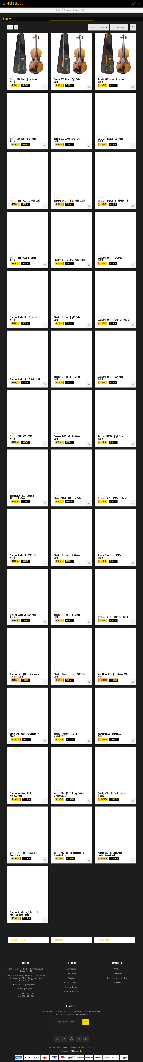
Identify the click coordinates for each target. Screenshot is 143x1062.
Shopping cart (134, 3)
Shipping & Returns (71, 982)
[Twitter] (57, 1039)
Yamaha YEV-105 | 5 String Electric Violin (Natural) (69, 854)
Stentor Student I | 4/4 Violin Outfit (67, 378)
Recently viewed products (117, 978)
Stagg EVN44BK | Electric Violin (67, 498)
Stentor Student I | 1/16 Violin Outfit (67, 318)
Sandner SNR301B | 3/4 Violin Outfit (110, 140)
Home (58, 10)
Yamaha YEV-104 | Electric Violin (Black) (112, 794)
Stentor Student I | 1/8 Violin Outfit (69, 260)
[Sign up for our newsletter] (68, 1022)
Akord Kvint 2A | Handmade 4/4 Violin (111, 734)
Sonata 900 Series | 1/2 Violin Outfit (111, 80)
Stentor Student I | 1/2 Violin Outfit (25, 379)
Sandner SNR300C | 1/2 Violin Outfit (110, 437)
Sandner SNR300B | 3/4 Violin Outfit (67, 437)
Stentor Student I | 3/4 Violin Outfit (110, 378)
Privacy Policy (71, 987)
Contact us (71, 969)
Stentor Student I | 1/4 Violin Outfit (113, 319)
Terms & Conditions (71, 991)
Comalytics (77, 1051)
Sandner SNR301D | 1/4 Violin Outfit (69, 200)
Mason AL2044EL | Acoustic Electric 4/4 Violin (22, 497)
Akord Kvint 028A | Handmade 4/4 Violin (24, 734)
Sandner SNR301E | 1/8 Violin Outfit (113, 200)
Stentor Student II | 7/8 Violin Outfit (67, 556)
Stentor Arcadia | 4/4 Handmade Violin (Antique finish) (24, 913)
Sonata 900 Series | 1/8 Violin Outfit (67, 140)
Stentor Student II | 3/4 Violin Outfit (23, 616)
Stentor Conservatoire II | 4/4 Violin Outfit (67, 734)
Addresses (117, 973)
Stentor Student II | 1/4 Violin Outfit (23, 556)
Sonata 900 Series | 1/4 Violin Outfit (23, 140)
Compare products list (133, 27)
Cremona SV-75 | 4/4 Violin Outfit (112, 498)
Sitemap (117, 982)
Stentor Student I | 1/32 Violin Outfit (23, 318)
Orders (117, 969)
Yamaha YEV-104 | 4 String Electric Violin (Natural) (69, 794)
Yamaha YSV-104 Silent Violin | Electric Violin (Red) (111, 854)
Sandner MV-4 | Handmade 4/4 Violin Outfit (23, 854)
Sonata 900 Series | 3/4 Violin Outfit (67, 80)
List (16, 27)
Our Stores (71, 973)
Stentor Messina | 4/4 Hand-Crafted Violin (22, 794)
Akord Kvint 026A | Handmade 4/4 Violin (112, 675)
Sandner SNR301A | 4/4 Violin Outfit (23, 259)
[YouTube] (71, 1039)
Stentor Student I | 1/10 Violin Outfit (111, 259)
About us (71, 978)
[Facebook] (64, 1039)
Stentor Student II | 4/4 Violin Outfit (111, 556)
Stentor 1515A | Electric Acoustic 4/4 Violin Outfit (24, 675)
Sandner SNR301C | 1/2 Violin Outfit (25, 200)
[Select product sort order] (98, 27)
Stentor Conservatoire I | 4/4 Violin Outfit (69, 675)
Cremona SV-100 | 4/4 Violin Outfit (113, 617)
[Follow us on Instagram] (79, 1039)
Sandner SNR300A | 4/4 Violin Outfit (23, 437)
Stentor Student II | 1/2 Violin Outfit (67, 616)
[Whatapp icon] (86, 1039)
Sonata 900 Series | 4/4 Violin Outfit (23, 80)
